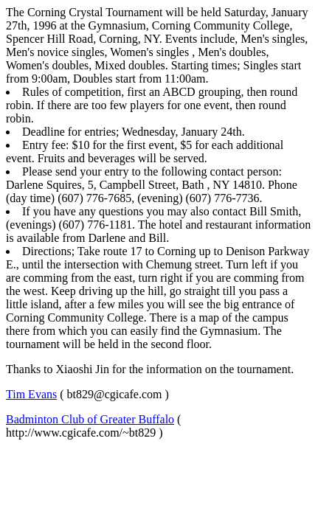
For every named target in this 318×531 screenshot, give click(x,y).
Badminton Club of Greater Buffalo (90, 419)
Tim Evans (31, 394)
